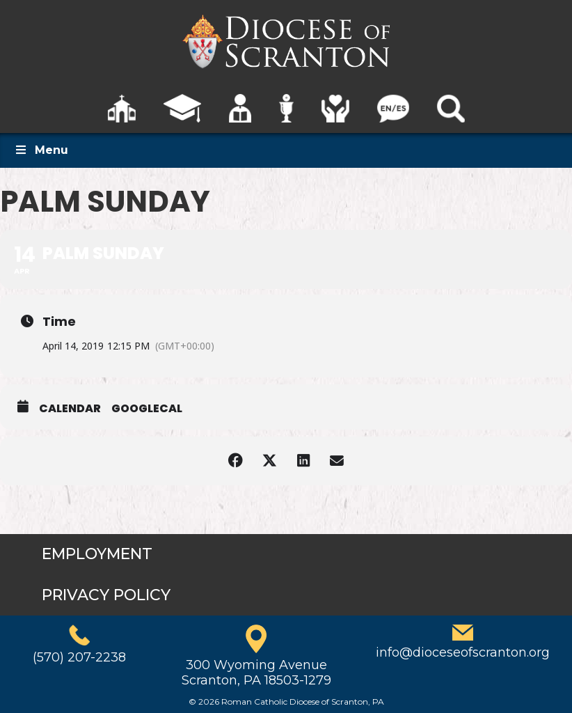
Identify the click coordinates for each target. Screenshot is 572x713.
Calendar (70, 409)
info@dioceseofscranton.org (463, 652)
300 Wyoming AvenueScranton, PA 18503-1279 (256, 672)
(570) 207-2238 (79, 657)
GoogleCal (146, 409)
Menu (41, 150)
